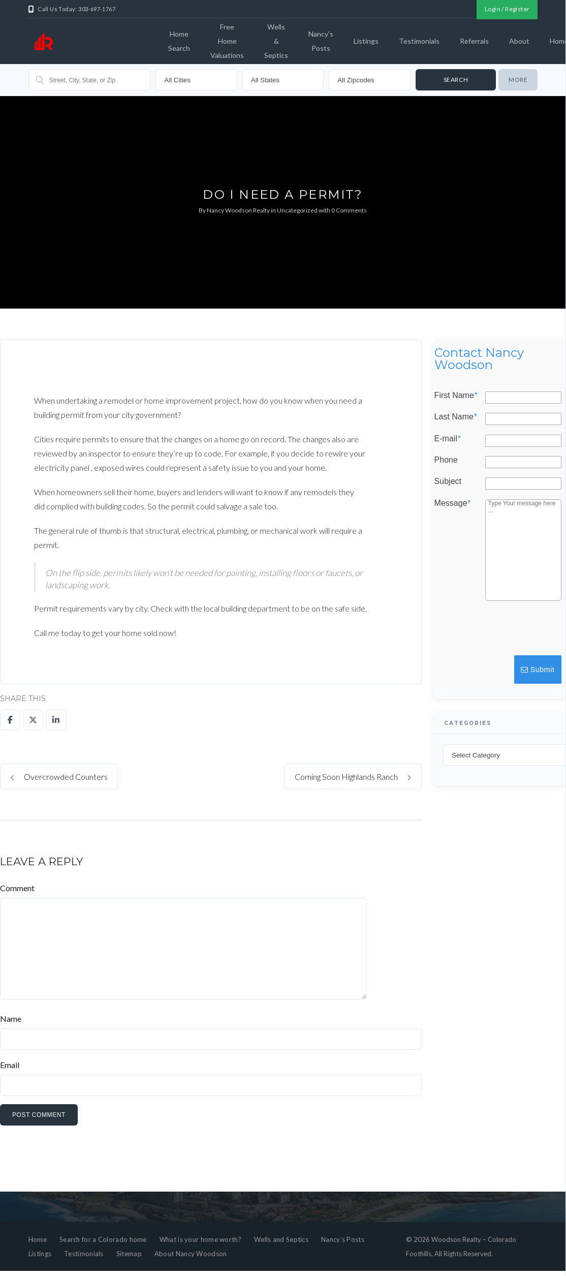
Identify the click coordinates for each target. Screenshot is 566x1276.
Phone (446, 460)
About (519, 41)
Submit (538, 669)
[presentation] (485, 633)
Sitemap (129, 1254)
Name (10, 1018)
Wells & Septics (276, 40)
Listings (366, 41)
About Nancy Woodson (190, 1254)
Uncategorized (297, 210)
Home (37, 1239)
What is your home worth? (200, 1239)
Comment (17, 888)
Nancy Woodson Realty (238, 210)
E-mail (447, 438)
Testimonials (419, 41)
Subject (447, 481)
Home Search (179, 40)
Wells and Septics (281, 1239)
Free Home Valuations (227, 40)
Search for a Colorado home (103, 1239)
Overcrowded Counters (59, 776)
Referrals (474, 41)
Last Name (455, 417)
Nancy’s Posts (320, 40)
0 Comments (349, 210)
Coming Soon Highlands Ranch (353, 776)
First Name (455, 395)
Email (9, 1065)
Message (452, 503)
